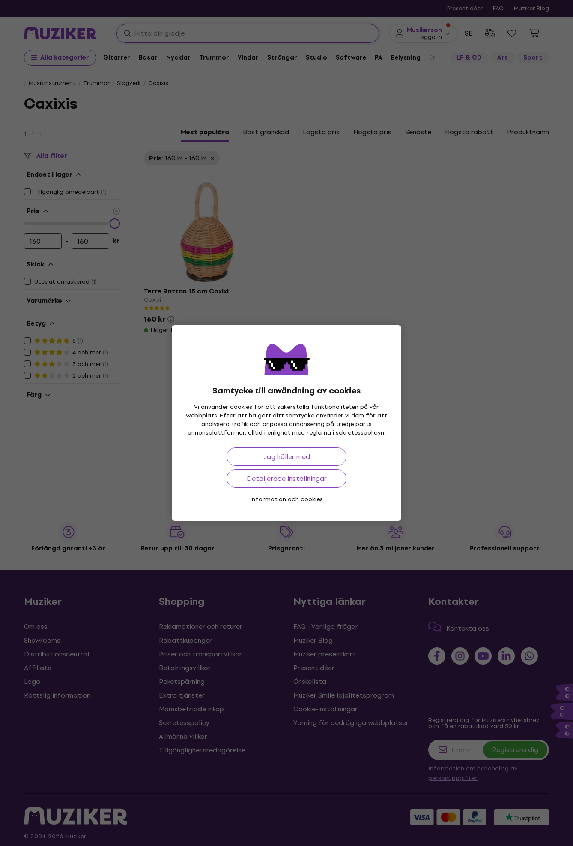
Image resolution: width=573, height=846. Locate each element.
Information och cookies (286, 499)
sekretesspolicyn (360, 433)
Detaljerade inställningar (287, 478)
